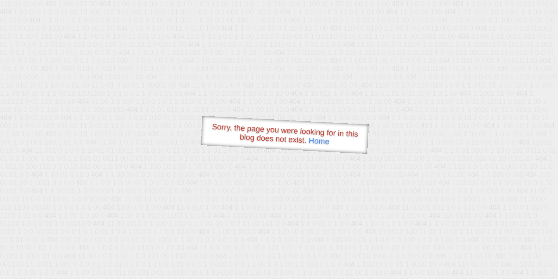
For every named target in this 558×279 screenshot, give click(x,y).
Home (318, 141)
